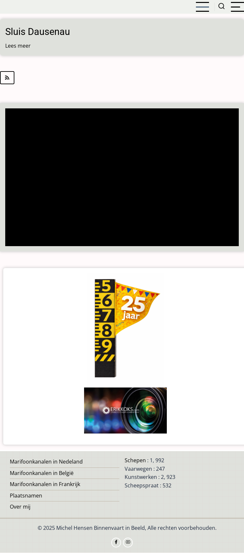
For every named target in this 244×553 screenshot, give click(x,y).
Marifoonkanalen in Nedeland (46, 461)
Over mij (20, 506)
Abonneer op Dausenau (122, 77)
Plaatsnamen (26, 495)
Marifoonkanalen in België (42, 473)
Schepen (135, 460)
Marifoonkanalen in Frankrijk (45, 484)
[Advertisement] (122, 178)
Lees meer (18, 45)
